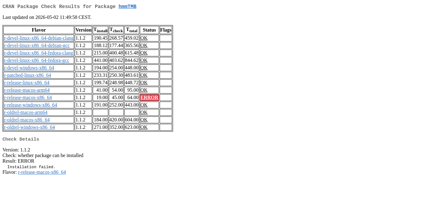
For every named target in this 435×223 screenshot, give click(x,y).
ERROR (149, 98)
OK (144, 39)
